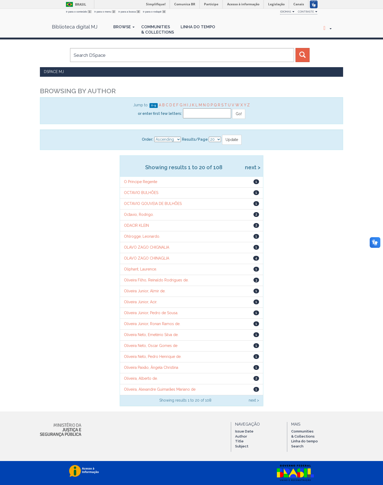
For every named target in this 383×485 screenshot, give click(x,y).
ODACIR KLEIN (136, 225)
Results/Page (195, 139)
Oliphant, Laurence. (140, 269)
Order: (147, 139)
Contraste (307, 11)
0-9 (153, 105)
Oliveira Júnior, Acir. (140, 302)
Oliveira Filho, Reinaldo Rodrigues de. (156, 280)
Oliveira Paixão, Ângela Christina (151, 367)
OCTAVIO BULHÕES (141, 193)
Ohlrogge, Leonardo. (142, 236)
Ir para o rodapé (154, 11)
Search (297, 446)
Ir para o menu (105, 11)
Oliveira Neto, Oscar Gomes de (150, 345)
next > (252, 167)
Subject (241, 446)
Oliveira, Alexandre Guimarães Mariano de (159, 389)
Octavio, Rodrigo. (139, 214)
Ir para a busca (129, 11)
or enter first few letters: (160, 113)
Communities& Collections (157, 30)
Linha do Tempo (198, 27)
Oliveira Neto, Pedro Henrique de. (152, 356)
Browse (124, 27)
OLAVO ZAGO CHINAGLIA (146, 258)
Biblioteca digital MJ (74, 27)
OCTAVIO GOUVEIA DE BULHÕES (153, 203)
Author (241, 436)
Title (239, 441)
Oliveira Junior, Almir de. (144, 291)
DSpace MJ (54, 72)
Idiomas (287, 11)
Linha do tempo (304, 441)
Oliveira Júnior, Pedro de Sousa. (151, 313)
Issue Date (244, 431)
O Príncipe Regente (140, 182)
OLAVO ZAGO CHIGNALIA (146, 247)
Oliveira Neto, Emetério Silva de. (151, 335)
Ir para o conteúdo (79, 11)
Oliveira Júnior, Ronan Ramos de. (152, 324)
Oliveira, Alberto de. (141, 378)
